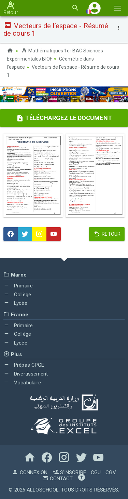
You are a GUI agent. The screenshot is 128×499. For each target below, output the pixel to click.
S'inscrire (69, 472)
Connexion (29, 472)
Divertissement (25, 374)
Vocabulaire (22, 383)
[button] (94, 8)
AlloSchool (43, 490)
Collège (17, 295)
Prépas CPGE (23, 365)
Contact (57, 479)
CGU (96, 472)
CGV (110, 472)
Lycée (15, 303)
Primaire (18, 286)
